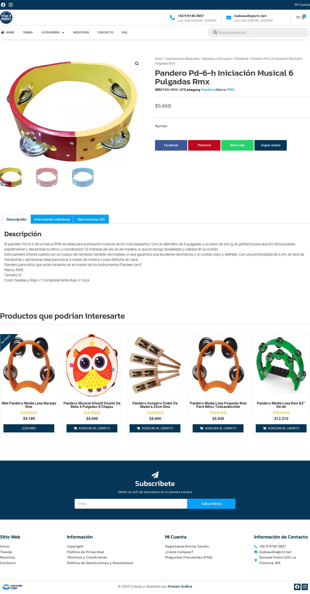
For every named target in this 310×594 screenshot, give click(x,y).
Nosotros (81, 32)
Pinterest (204, 145)
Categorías (53, 32)
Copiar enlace (271, 145)
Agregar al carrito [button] (94, 428)
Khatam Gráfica (180, 586)
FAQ (124, 32)
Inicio (159, 59)
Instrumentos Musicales (183, 59)
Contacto (105, 32)
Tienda (28, 32)
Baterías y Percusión (217, 59)
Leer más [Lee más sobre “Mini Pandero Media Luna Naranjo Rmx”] (29, 428)
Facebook (171, 145)
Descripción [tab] (16, 219)
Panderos (241, 59)
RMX (230, 89)
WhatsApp (237, 145)
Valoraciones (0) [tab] (91, 219)
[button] (137, 64)
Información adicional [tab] (52, 219)
